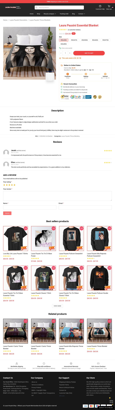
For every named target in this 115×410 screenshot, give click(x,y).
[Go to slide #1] (24, 87)
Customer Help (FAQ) (65, 393)
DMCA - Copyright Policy (39, 390)
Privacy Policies (36, 387)
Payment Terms (64, 385)
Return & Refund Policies (66, 387)
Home (5, 20)
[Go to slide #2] (34, 87)
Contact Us (62, 390)
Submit (7, 213)
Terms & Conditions (37, 385)
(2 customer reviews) (74, 30)
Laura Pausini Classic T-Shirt (41, 293)
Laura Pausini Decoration (18, 20)
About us (34, 382)
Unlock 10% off (111, 401)
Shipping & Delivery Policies (67, 382)
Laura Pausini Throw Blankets (39, 20)
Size (60, 37)
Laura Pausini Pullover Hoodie (97, 293)
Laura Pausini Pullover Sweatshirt (71, 254)
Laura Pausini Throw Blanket (97, 346)
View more (57, 306)
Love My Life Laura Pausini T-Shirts (15, 254)
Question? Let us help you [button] (106, 407)
